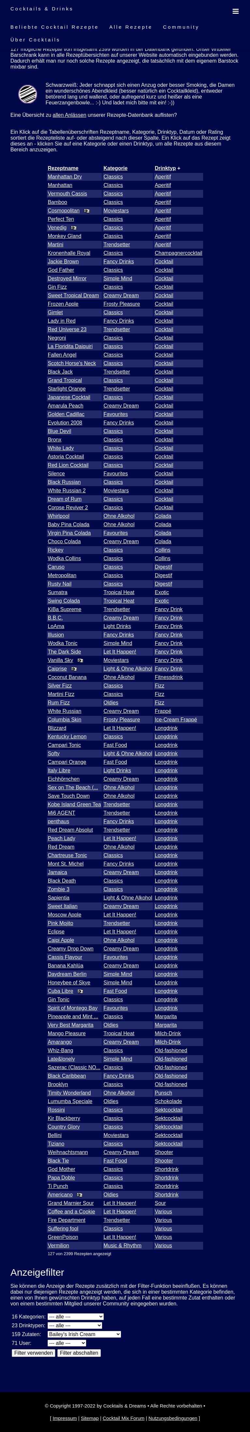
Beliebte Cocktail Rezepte (54, 27)
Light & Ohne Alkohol (128, 668)
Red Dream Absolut (70, 830)
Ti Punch (58, 1186)
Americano (60, 1194)
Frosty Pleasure (122, 304)
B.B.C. (55, 618)
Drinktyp (165, 168)
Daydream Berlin (67, 974)
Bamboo (57, 202)
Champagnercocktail (178, 253)
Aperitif (163, 176)
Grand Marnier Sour (71, 1203)
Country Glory (64, 1127)
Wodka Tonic (62, 643)
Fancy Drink (168, 609)
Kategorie (116, 168)
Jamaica (57, 872)
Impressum (65, 1418)
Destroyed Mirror (67, 278)
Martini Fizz (61, 694)
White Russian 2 (67, 490)
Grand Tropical (65, 380)
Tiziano (56, 1144)
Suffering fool (63, 1228)
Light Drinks (117, 626)
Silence (56, 473)
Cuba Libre (60, 991)
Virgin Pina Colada (69, 533)
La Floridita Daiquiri (70, 346)
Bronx (55, 439)
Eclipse (56, 931)
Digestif (163, 567)
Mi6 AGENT (61, 813)
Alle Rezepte (131, 27)
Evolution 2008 (65, 422)
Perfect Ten (61, 219)
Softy (54, 753)
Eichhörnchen (64, 779)
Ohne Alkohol (119, 516)
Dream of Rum (65, 499)
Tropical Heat (119, 592)
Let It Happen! (120, 651)
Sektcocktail (168, 1110)
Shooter (164, 1152)
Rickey (55, 550)
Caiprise (57, 668)
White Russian (64, 711)
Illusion (56, 635)
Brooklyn (58, 1084)
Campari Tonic (64, 745)
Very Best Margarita (71, 1025)
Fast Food (115, 745)
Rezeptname (63, 168)
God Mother (61, 1169)
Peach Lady (62, 838)
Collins (162, 550)
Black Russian (64, 482)
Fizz (159, 685)
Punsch (163, 1093)
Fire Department (67, 1220)
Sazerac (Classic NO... (74, 1067)
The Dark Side (64, 651)
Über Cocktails (35, 39)
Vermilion (58, 1245)
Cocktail (164, 261)
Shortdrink (166, 1169)
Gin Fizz (57, 287)
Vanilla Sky (60, 660)
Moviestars (116, 210)
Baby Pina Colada (69, 524)
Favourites (116, 414)
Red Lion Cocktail (68, 465)
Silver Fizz (60, 685)
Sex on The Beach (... (73, 787)
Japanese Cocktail (69, 397)
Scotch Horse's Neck (72, 363)
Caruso (56, 567)
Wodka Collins (64, 558)
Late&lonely (61, 1059)
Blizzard (57, 728)
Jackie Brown (63, 261)
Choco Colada (64, 541)
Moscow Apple (64, 914)
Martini (55, 244)
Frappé (163, 711)
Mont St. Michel (66, 864)
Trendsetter (117, 244)
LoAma (56, 626)
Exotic (162, 592)
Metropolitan (62, 575)
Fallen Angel (62, 355)
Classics (113, 176)
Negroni (57, 338)
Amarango (60, 1042)
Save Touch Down (69, 796)
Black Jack (60, 372)
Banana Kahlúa (65, 965)
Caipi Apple (61, 940)
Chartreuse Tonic (67, 855)
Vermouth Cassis (67, 193)
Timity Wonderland (69, 1093)
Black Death (62, 881)
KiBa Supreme (64, 609)
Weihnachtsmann (68, 1152)
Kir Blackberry (64, 1118)
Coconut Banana (67, 677)
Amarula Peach (65, 405)
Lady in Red (62, 321)
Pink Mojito (60, 923)
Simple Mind (118, 278)
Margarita (166, 1016)
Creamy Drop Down (70, 948)
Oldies (111, 702)
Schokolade (168, 1101)
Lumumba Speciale (70, 1101)
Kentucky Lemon (67, 736)
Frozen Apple (63, 304)
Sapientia (59, 898)
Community (181, 27)
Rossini (56, 1110)
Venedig (57, 227)
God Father (61, 270)
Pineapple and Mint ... (73, 1016)
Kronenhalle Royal (69, 253)
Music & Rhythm (122, 1245)
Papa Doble (61, 1177)
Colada (163, 516)
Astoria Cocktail (66, 456)
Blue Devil (59, 431)
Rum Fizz (59, 702)
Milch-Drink (168, 1033)
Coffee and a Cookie (71, 1211)
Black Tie (58, 1160)
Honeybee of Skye (69, 982)
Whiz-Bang (60, 1050)
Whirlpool (59, 516)
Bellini (55, 1135)
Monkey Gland (64, 236)
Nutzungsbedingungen (172, 1418)
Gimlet (55, 312)
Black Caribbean (67, 1076)
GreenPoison (63, 1237)
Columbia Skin (64, 719)
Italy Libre (59, 770)
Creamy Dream (121, 295)
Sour (160, 1203)
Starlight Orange (67, 389)
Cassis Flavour (65, 957)
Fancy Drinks (119, 261)
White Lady (61, 448)
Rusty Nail (60, 584)
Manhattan (60, 185)
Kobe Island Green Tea (74, 804)
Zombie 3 (59, 889)
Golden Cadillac (66, 414)
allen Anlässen (69, 115)
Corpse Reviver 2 (68, 507)
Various (163, 1211)
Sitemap (90, 1418)
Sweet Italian (63, 906)
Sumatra (57, 592)
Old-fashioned (171, 1050)
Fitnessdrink (169, 677)
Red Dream (61, 847)
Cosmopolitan (64, 210)
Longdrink (166, 728)
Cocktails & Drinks (42, 8)
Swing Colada (64, 601)
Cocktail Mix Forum (123, 1418)
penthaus (58, 821)
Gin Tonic (58, 999)
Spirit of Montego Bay (73, 1008)
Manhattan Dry (65, 176)
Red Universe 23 (67, 329)
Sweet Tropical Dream (73, 295)
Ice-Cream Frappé (176, 719)
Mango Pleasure (67, 1033)
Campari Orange (67, 762)
